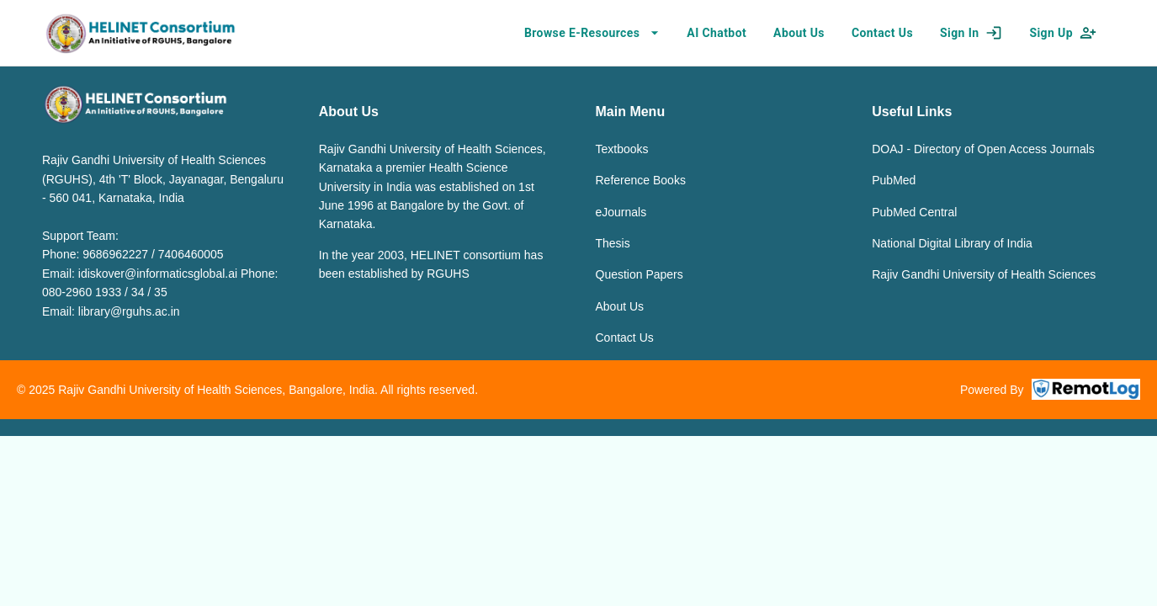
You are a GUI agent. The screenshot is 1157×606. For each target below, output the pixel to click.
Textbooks (622, 149)
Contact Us (625, 337)
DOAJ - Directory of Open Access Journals (983, 149)
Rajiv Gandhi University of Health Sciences (984, 274)
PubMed (894, 180)
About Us (620, 306)
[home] (140, 33)
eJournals (621, 212)
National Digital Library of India (952, 243)
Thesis (613, 243)
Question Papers (639, 274)
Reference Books (641, 180)
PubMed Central (914, 212)
